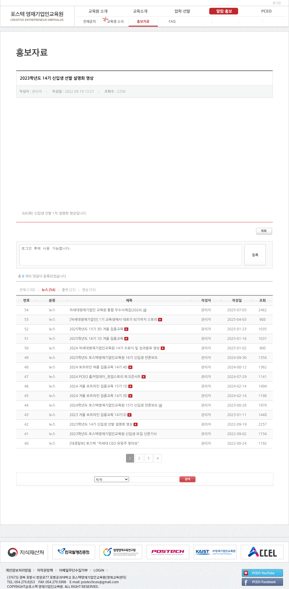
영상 (89, 290)
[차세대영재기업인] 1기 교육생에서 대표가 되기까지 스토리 (114, 319)
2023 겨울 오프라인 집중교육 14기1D (98, 415)
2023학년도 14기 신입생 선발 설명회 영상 (101, 424)
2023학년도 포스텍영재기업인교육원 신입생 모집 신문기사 (113, 434)
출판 (69, 290)
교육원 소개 (98, 11)
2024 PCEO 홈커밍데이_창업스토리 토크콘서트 (105, 377)
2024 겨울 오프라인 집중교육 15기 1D (99, 386)
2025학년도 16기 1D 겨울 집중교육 (96, 338)
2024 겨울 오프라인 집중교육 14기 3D (99, 396)
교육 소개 (139, 11)
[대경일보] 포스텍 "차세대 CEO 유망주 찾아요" (104, 443)
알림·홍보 (223, 11)
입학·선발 (181, 11)
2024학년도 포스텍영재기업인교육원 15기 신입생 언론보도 (114, 405)
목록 (264, 232)
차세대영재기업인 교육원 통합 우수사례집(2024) (106, 310)
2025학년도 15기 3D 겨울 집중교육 (96, 329)
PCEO (265, 11)
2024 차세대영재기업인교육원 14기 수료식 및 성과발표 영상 (115, 348)
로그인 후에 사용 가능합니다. (130, 254)
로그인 (277, 2)
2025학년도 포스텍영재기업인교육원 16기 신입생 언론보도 (114, 357)
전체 (27, 290)
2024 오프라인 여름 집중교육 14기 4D (99, 367)
